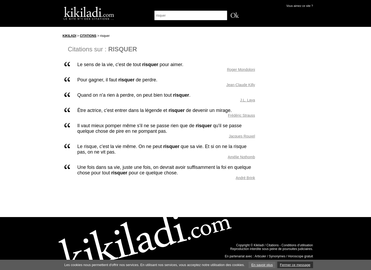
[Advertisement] (289, 110)
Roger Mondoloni (241, 69)
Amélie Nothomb (241, 157)
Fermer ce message (295, 265)
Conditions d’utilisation (297, 245)
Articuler (260, 256)
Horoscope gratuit (300, 256)
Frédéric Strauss (241, 115)
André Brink (245, 178)
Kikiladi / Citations (266, 245)
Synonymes (277, 256)
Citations (88, 36)
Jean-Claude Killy (240, 85)
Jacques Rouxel (242, 136)
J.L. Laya (247, 100)
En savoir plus (262, 265)
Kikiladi (69, 36)
